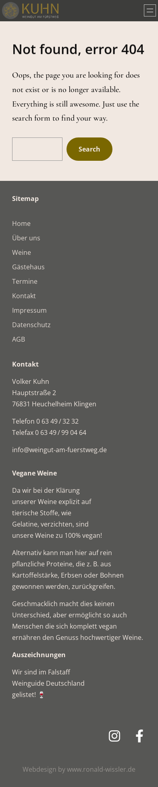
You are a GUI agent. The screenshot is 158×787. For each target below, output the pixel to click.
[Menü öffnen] (150, 10)
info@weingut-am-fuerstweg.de (59, 449)
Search (89, 149)
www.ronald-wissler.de (101, 769)
